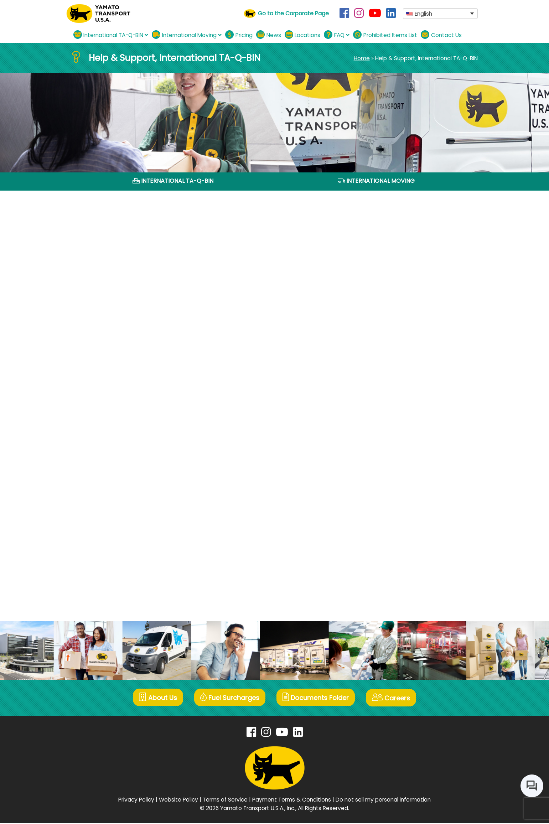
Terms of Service (225, 800)
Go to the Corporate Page (293, 13)
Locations (303, 34)
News (268, 34)
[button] (440, 13)
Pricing (239, 34)
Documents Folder (316, 699)
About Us (157, 699)
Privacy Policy (136, 800)
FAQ (336, 34)
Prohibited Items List (385, 34)
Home (362, 58)
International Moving (187, 34)
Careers (393, 699)
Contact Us (441, 34)
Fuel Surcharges (229, 699)
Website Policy (178, 800)
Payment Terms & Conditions (291, 800)
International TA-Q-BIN (111, 34)
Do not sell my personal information (383, 800)
